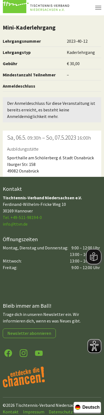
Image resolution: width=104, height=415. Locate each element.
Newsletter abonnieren (29, 333)
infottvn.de (15, 224)
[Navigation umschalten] (98, 7)
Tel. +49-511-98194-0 (22, 217)
